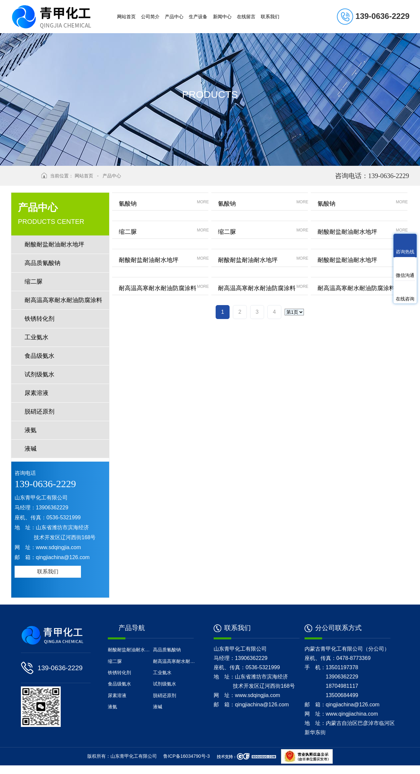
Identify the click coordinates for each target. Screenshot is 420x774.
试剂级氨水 (39, 374)
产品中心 (112, 175)
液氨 (30, 430)
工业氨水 (36, 337)
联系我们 (47, 571)
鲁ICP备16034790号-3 (186, 764)
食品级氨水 (39, 356)
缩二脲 (33, 281)
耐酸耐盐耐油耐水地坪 (54, 244)
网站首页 (84, 175)
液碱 (30, 448)
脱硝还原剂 (39, 411)
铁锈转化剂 (42, 318)
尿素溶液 (36, 393)
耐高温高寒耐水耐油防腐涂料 (63, 300)
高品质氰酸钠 (42, 263)
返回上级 (23, 179)
